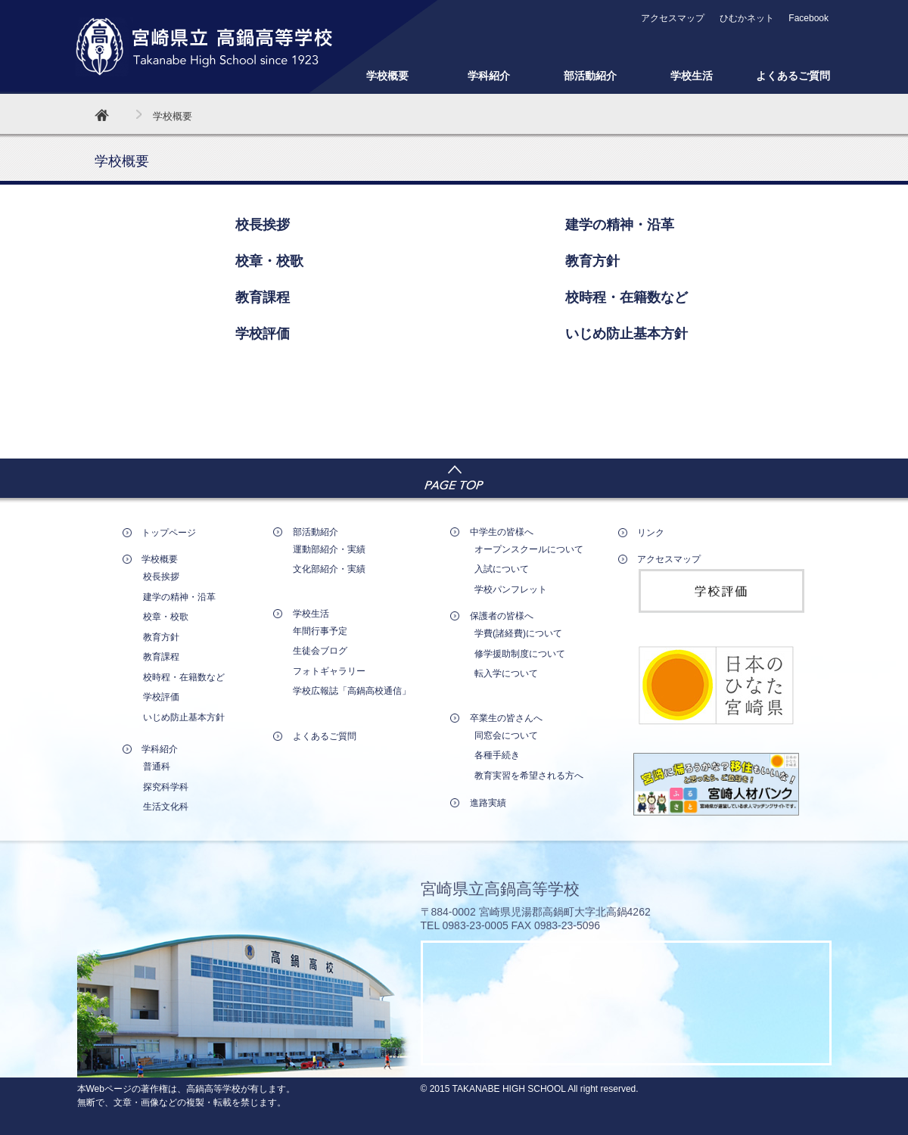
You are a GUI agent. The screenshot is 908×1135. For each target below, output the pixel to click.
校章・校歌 (269, 261)
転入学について (506, 673)
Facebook (808, 18)
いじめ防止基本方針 (626, 333)
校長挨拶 (262, 224)
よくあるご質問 (793, 76)
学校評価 (262, 333)
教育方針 (592, 261)
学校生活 (691, 76)
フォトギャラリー (329, 671)
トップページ (168, 532)
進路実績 (488, 803)
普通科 (156, 766)
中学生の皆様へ (501, 532)
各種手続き (497, 755)
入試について (501, 569)
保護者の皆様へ (501, 616)
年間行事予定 (320, 631)
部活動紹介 (590, 76)
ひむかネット (747, 18)
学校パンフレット (510, 589)
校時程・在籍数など (626, 297)
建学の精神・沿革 (619, 224)
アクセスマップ (672, 18)
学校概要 (387, 76)
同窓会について (506, 735)
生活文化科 (165, 806)
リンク (650, 532)
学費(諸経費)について (518, 633)
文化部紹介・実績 (329, 569)
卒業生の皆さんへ (506, 718)
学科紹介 (489, 76)
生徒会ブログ (320, 650)
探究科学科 (165, 787)
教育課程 (262, 297)
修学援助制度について (519, 653)
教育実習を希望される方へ (528, 775)
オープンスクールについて (528, 549)
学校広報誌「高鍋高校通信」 (352, 691)
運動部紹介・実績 (329, 549)
